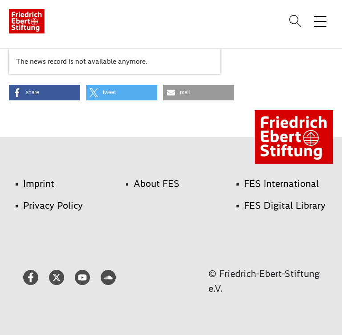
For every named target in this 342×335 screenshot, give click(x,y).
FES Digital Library (285, 205)
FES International (281, 184)
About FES (156, 184)
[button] (44, 92)
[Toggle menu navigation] (320, 21)
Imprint (38, 184)
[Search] (296, 21)
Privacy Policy (53, 205)
